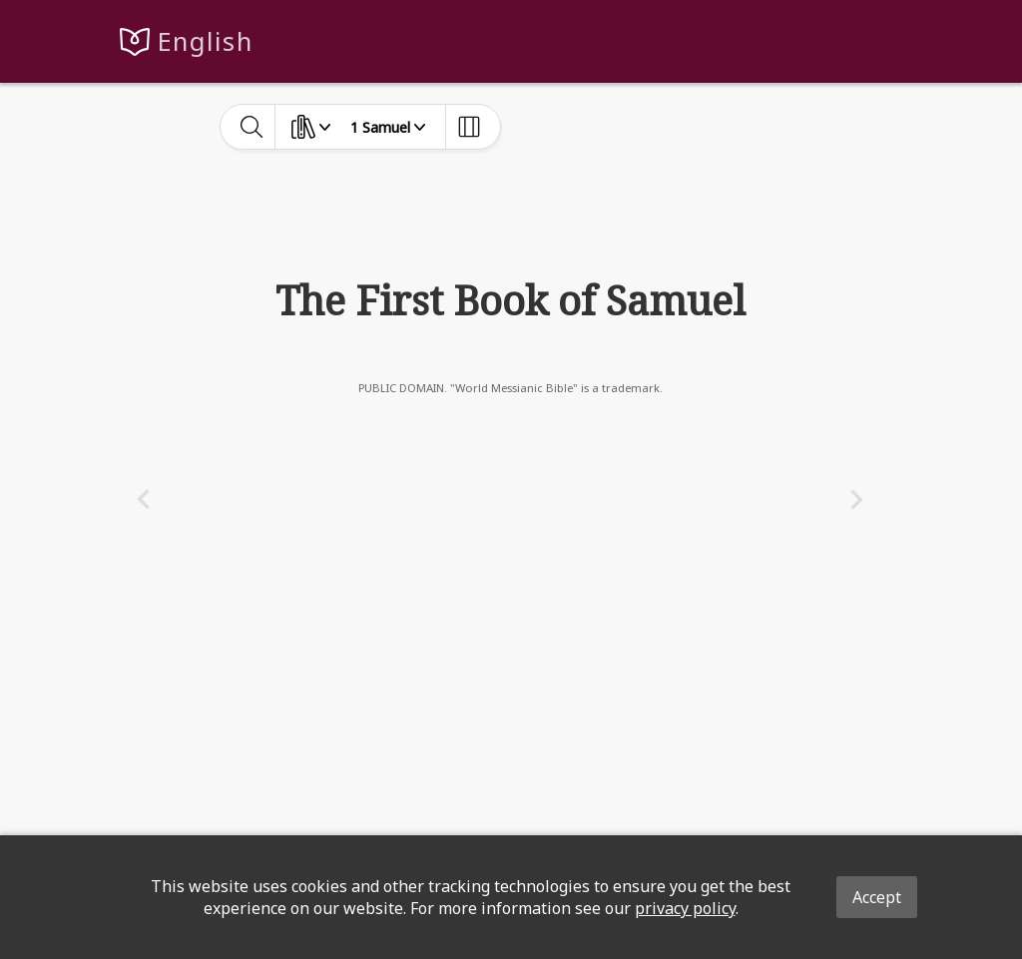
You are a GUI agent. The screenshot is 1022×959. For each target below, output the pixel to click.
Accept (876, 897)
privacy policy (685, 908)
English (205, 41)
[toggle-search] (252, 127)
